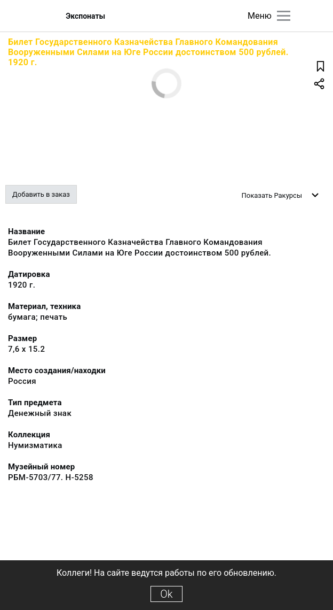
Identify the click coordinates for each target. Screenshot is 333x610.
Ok (166, 594)
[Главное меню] (284, 15)
